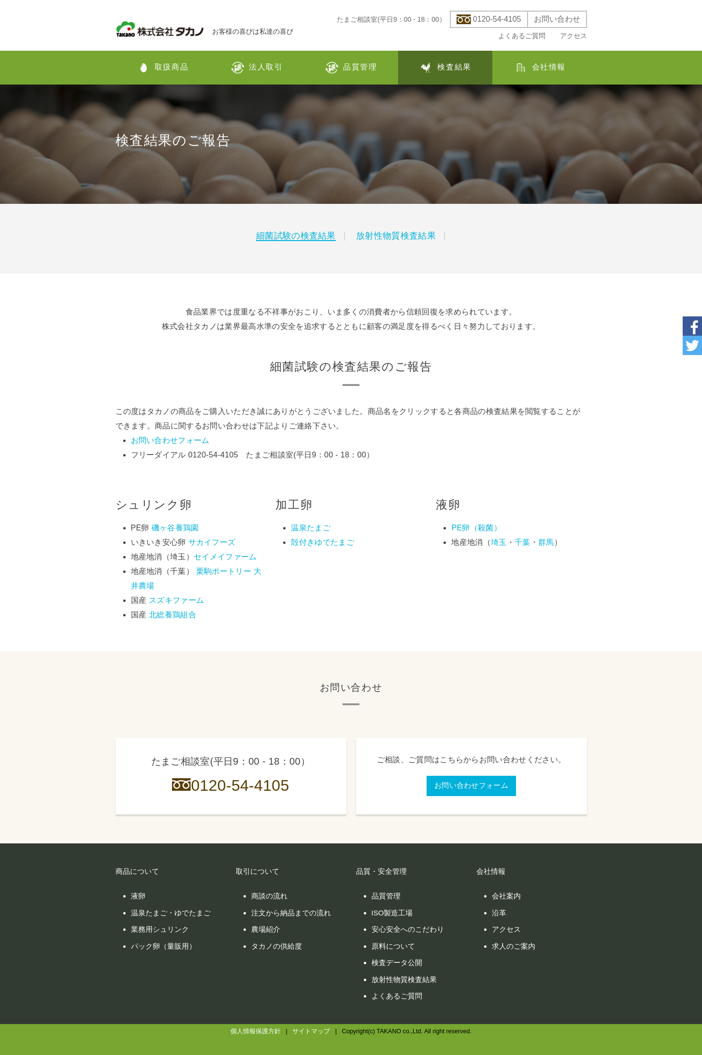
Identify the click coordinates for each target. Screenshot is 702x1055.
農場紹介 (265, 929)
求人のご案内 (513, 946)
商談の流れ (269, 896)
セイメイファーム (225, 557)
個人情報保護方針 (255, 1031)
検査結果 (445, 67)
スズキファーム (176, 600)
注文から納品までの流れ (291, 913)
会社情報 (540, 67)
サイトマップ (311, 1031)
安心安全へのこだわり (408, 929)
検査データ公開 (397, 962)
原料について (393, 946)
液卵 (138, 896)
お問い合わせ (557, 19)
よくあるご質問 (521, 36)
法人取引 (256, 67)
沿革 (499, 913)
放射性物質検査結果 (396, 236)
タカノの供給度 (276, 946)
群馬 (546, 542)
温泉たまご (310, 528)
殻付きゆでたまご (322, 542)
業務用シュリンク (160, 929)
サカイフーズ (212, 542)
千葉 (522, 542)
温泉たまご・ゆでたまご (171, 913)
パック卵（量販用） (163, 946)
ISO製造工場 (392, 913)
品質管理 (351, 67)
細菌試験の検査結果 (296, 236)
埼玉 (499, 542)
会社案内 (506, 896)
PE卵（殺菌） (476, 528)
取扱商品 (162, 67)
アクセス (573, 36)
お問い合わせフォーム (170, 440)
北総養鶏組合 (172, 615)
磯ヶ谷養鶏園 (175, 528)
